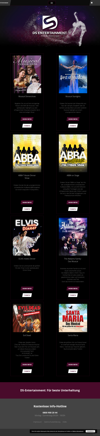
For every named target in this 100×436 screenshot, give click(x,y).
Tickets (27, 126)
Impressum (37, 422)
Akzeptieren (90, 431)
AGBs (65, 422)
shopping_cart (92, 3)
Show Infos (27, 119)
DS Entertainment (4, 3)
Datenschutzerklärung (52, 422)
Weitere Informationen (77, 431)
